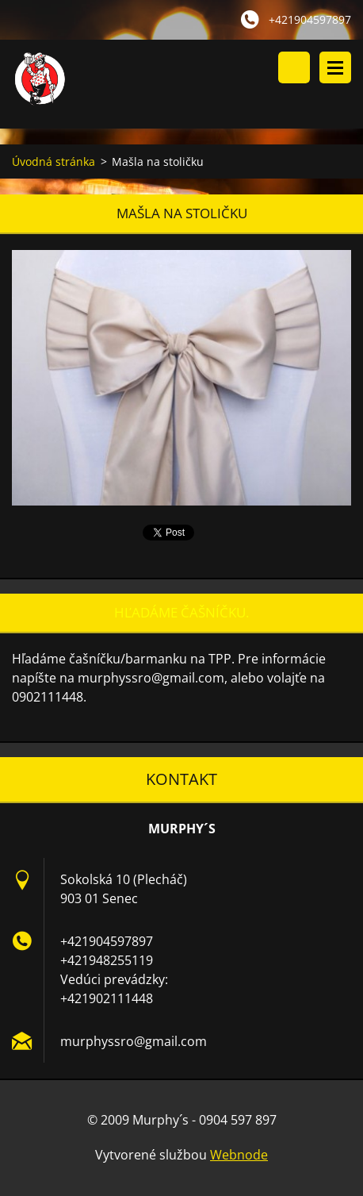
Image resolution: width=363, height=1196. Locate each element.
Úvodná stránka (53, 161)
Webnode (239, 1154)
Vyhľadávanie (294, 67)
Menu (335, 67)
